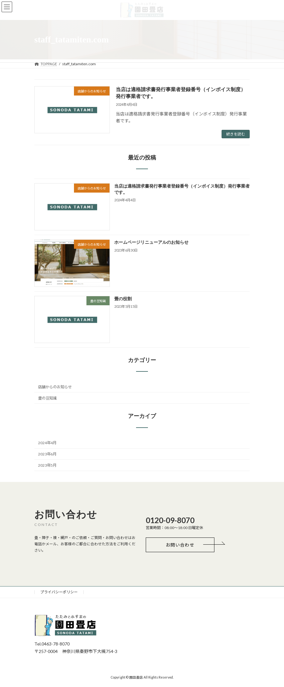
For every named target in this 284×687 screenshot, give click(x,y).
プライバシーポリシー (59, 592)
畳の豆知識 (47, 398)
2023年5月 (47, 465)
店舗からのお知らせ (55, 387)
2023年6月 (47, 454)
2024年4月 (47, 442)
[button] (180, 544)
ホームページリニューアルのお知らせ (151, 242)
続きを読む (235, 134)
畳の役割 (123, 299)
